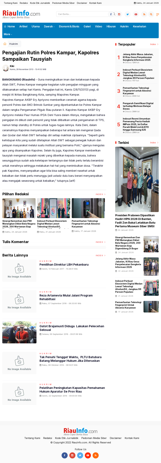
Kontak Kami (95, 3)
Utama (36, 26)
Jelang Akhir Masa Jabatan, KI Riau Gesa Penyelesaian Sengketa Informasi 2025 (128, 262)
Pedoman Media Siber (63, 3)
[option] (19, 216)
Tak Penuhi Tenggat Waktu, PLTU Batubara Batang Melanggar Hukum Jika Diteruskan (72, 359)
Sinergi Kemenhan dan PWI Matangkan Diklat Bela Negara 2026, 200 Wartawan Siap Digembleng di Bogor (19, 225)
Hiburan (111, 26)
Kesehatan (139, 26)
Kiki (12, 66)
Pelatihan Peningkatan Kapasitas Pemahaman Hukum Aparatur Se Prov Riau (71, 389)
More (7, 34)
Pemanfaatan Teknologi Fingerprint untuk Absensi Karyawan (86, 224)
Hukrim (124, 26)
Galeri (87, 26)
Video (98, 26)
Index (101, 194)
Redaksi (24, 3)
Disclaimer (82, 3)
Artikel (23, 26)
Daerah (48, 26)
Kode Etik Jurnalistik (40, 3)
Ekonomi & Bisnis (69, 26)
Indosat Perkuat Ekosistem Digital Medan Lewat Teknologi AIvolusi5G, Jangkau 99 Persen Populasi (53, 225)
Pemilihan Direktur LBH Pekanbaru (65, 264)
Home (9, 26)
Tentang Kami (10, 3)
